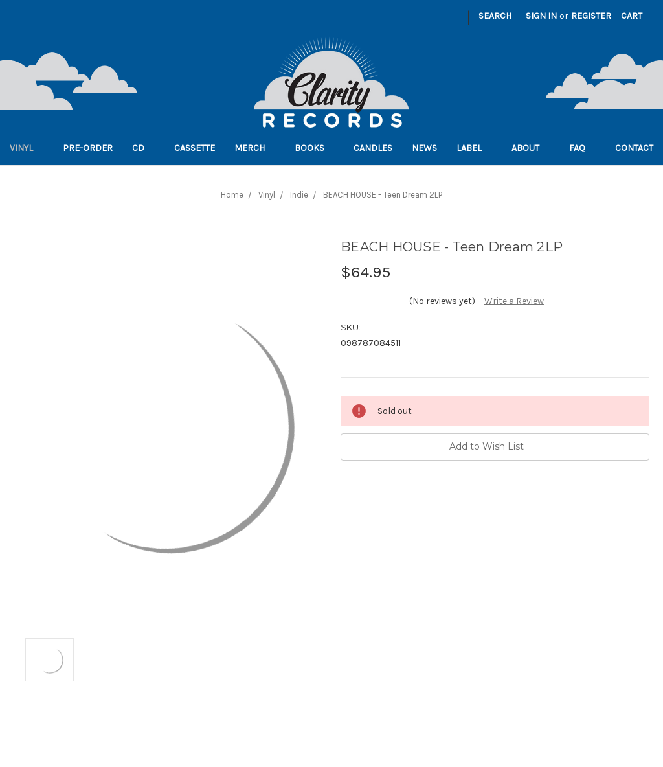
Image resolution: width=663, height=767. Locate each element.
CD (143, 148)
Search (494, 15)
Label (474, 148)
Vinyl (26, 148)
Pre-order (88, 148)
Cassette (194, 148)
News (424, 148)
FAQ (582, 148)
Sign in (541, 15)
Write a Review (514, 300)
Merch (254, 148)
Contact (634, 148)
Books (315, 148)
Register (591, 15)
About (530, 148)
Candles (373, 148)
